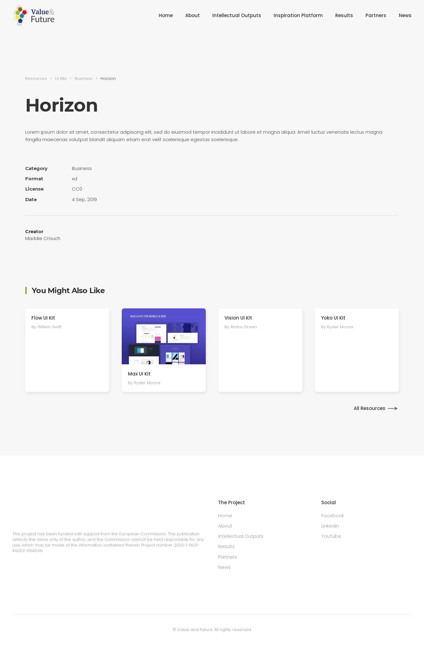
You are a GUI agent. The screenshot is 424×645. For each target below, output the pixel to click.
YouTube (331, 536)
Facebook (332, 515)
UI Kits (61, 78)
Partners (375, 15)
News (405, 15)
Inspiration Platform (298, 15)
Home (166, 15)
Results (344, 15)
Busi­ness (83, 78)
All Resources (369, 408)
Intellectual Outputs (236, 15)
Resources (36, 78)
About (192, 15)
